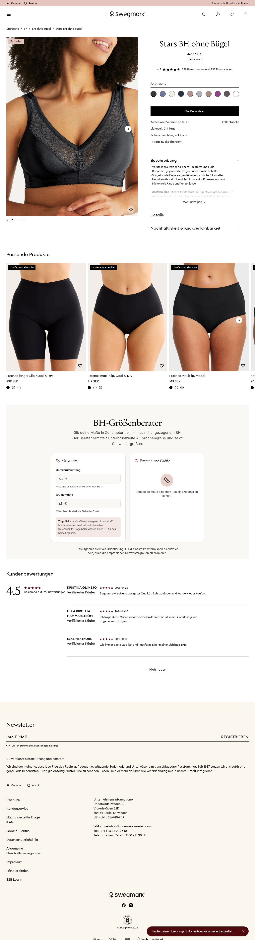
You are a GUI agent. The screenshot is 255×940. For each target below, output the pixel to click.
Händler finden (17, 871)
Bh (25, 28)
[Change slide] (12, 219)
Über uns (13, 800)
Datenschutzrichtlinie (22, 840)
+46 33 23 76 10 (116, 831)
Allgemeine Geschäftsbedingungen (23, 850)
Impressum (14, 862)
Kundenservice (17, 808)
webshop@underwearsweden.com (128, 826)
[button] (127, 920)
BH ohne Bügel (41, 28)
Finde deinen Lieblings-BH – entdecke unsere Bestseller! (192, 931)
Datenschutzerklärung (45, 745)
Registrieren (235, 736)
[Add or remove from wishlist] (131, 209)
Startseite (12, 28)
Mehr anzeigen (195, 202)
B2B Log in (14, 879)
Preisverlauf (195, 59)
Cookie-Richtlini (18, 831)
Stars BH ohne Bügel (69, 28)
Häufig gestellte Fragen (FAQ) (23, 819)
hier (118, 771)
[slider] (72, 126)
